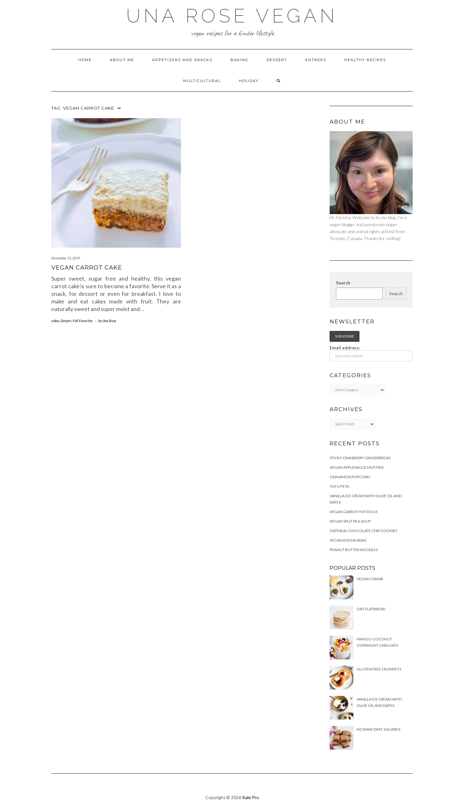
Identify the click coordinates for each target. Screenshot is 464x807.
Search (343, 282)
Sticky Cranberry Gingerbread (360, 457)
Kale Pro (250, 797)
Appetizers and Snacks (182, 60)
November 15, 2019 (65, 258)
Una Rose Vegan (232, 16)
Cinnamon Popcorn (350, 476)
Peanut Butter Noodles (354, 549)
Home (85, 60)
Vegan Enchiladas (348, 540)
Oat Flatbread (371, 609)
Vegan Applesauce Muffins (356, 467)
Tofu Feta (339, 486)
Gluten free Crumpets (379, 669)
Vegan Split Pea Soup (350, 521)
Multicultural (202, 81)
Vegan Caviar (370, 578)
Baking (239, 60)
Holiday (249, 81)
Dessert (277, 60)
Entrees (315, 60)
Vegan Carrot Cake (86, 267)
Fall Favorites (83, 321)
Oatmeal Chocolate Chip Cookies (363, 530)
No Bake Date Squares (378, 729)
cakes (55, 321)
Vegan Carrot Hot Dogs (353, 511)
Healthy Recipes (365, 60)
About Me (122, 60)
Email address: (371, 353)
